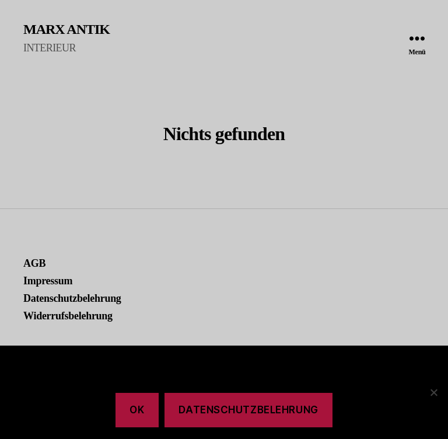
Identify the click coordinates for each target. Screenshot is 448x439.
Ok (137, 410)
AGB (34, 263)
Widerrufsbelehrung (68, 316)
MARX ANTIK (66, 29)
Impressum (47, 281)
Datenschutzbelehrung (72, 298)
